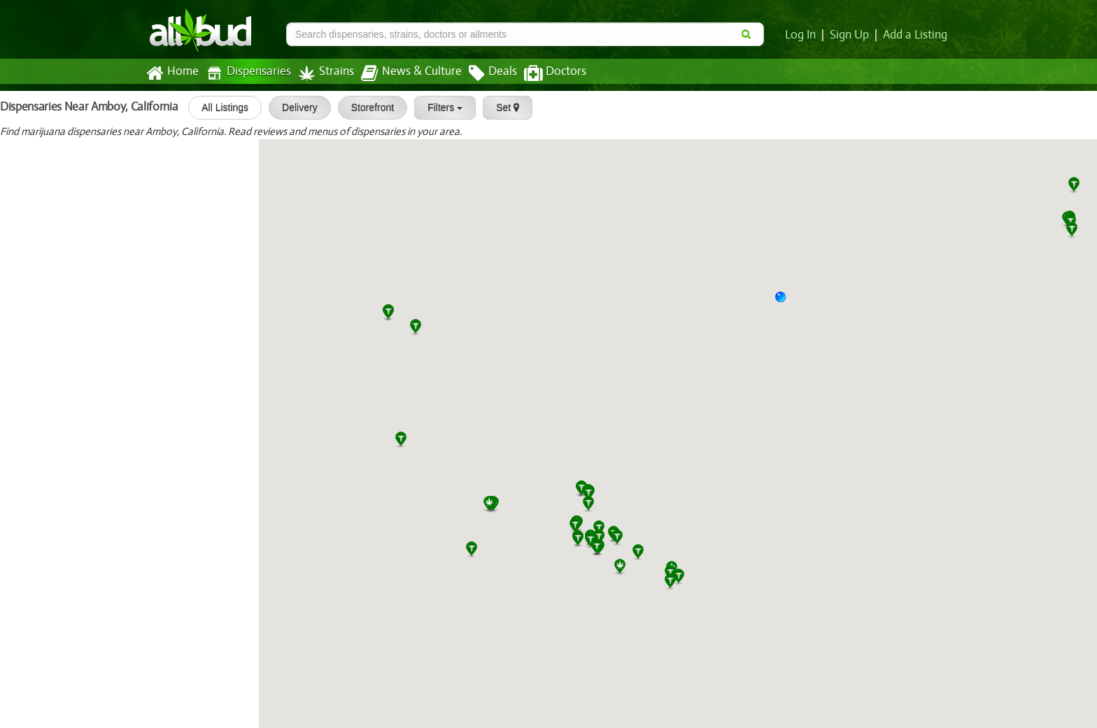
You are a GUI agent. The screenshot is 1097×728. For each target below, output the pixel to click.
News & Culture (403, 73)
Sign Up (852, 35)
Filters (440, 107)
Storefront (367, 107)
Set (502, 107)
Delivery (295, 107)
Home (171, 73)
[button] (785, 302)
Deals (482, 73)
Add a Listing (915, 35)
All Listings (220, 107)
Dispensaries (245, 73)
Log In (803, 35)
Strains (321, 73)
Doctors (543, 73)
